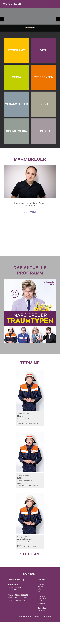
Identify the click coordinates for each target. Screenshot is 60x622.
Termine (40, 586)
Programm (41, 584)
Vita (39, 589)
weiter (58, 19)
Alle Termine (30, 554)
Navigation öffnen (55, 4)
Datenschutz (42, 608)
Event (40, 601)
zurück (2, 19)
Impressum (41, 610)
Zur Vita (30, 211)
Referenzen (42, 596)
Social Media (42, 603)
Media (40, 591)
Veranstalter (42, 598)
